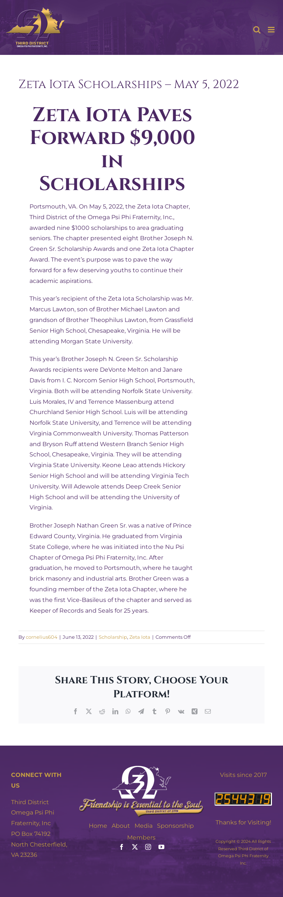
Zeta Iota (139, 637)
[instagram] (148, 847)
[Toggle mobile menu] (272, 30)
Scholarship (113, 637)
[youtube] (161, 847)
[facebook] (122, 847)
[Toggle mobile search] (257, 30)
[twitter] (135, 847)
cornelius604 (41, 637)
